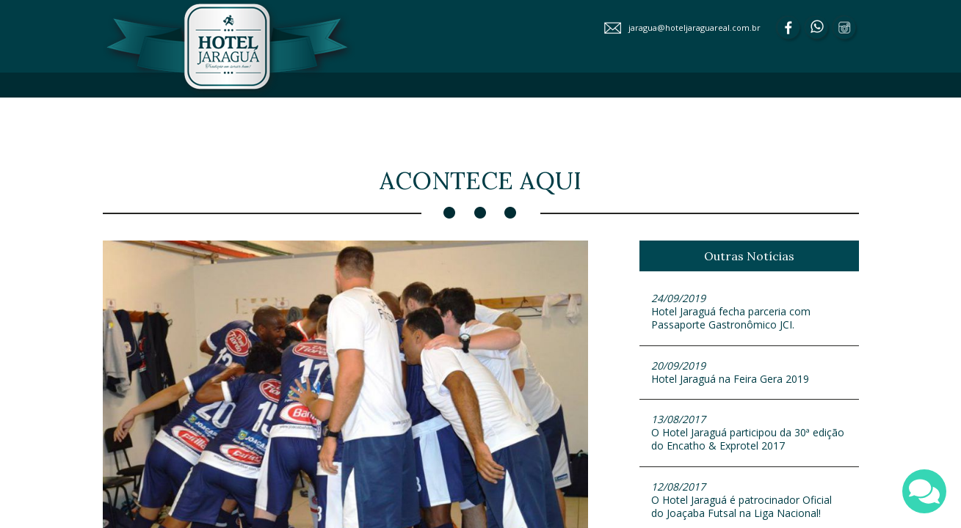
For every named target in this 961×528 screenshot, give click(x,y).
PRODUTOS (574, 138)
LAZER (605, 113)
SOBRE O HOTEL (425, 113)
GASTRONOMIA (745, 113)
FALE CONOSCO (659, 138)
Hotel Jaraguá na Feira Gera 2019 (749, 372)
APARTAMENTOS (526, 113)
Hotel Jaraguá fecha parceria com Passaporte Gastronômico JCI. (749, 311)
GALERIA (504, 138)
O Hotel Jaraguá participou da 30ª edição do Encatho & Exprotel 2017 (749, 432)
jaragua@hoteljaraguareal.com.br (694, 27)
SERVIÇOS (820, 113)
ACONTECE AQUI (422, 138)
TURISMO (815, 138)
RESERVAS (743, 138)
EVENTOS (664, 113)
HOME (352, 113)
